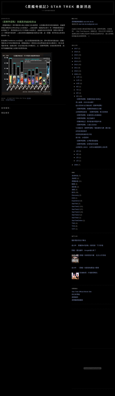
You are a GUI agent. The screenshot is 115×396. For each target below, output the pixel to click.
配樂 (73, 184)
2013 (76, 61)
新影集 (74, 187)
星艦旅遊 (75, 181)
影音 (73, 192)
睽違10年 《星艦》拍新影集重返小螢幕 (84, 268)
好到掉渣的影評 (81, 131)
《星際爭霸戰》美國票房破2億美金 (18, 22)
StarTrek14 (76, 215)
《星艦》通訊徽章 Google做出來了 (83, 250)
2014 (76, 58)
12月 (78, 77)
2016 (76, 52)
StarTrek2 (75, 218)
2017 (76, 48)
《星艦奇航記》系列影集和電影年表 (88, 121)
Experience (76, 201)
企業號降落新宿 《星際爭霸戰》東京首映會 (92, 112)
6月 (77, 93)
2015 (76, 55)
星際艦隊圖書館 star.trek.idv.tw (83, 22)
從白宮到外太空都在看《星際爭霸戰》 (89, 105)
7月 (77, 90)
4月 (77, 151)
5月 (77, 96)
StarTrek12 (76, 209)
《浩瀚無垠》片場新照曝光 (87, 273)
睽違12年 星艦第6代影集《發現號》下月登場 (86, 245)
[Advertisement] (93, 329)
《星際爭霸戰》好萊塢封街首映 (87, 144)
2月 (77, 157)
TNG (73, 223)
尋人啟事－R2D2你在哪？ (85, 102)
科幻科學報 (76, 294)
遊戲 (73, 189)
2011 (76, 68)
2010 (76, 71)
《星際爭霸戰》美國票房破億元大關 (88, 109)
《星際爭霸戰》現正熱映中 (85, 118)
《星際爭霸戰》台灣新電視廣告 (87, 141)
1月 (77, 161)
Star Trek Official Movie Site (82, 292)
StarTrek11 (10, 100)
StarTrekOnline (77, 220)
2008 (76, 165)
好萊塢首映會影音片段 (84, 134)
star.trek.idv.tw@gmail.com (88, 24)
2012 (76, 64)
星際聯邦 (75, 297)
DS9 (73, 198)
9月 (77, 87)
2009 (76, 74)
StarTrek (75, 204)
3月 (77, 154)
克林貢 (74, 178)
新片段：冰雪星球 (82, 137)
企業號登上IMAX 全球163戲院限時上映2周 (91, 147)
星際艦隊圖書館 (77, 300)
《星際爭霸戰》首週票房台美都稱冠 (88, 115)
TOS (73, 226)
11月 (78, 80)
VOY (73, 229)
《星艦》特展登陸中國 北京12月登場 (92, 255)
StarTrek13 (76, 212)
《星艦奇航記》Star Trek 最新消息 (58, 7)
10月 (78, 83)
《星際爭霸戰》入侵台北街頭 (86, 125)
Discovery (75, 195)
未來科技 (75, 176)
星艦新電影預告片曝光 (78, 240)
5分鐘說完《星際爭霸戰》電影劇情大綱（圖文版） (94, 128)
